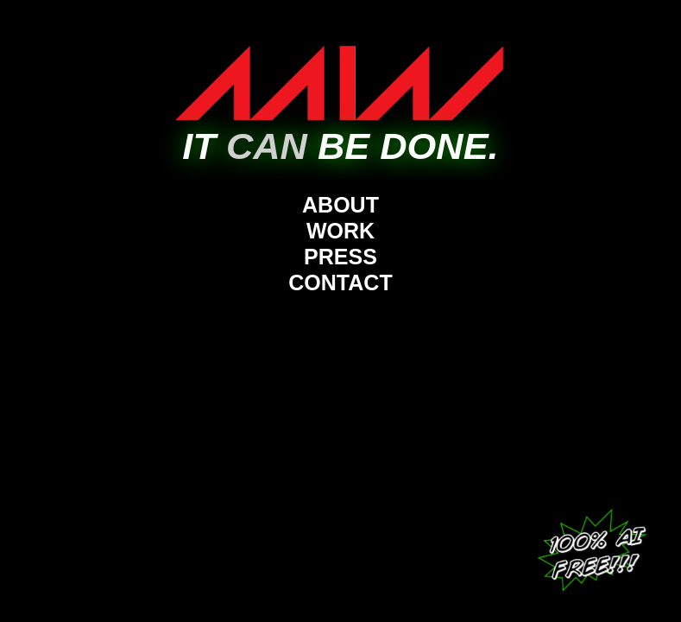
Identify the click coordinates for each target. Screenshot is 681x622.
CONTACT (340, 282)
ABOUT (340, 205)
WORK (340, 231)
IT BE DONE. (340, 146)
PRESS (340, 256)
